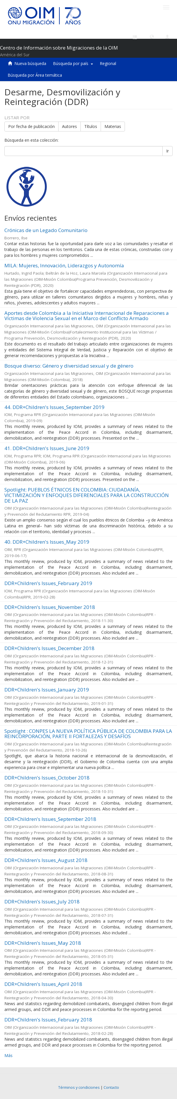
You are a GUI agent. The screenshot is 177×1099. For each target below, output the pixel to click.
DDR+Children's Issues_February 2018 (48, 1019)
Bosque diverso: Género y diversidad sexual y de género (68, 365)
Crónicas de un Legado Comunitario (45, 230)
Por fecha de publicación (31, 126)
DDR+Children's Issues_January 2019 (46, 689)
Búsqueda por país (73, 63)
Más (8, 1055)
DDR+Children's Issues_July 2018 (42, 901)
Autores (69, 126)
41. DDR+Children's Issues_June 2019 (46, 448)
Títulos (90, 126)
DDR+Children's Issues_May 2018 (42, 943)
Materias (112, 126)
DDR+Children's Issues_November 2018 (49, 607)
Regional (108, 63)
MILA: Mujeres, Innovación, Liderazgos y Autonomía (64, 265)
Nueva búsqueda (30, 63)
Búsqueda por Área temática (35, 75)
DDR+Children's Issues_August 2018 (45, 860)
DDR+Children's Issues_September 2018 (50, 819)
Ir (167, 151)
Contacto (111, 1087)
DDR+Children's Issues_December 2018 (49, 648)
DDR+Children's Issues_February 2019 (48, 583)
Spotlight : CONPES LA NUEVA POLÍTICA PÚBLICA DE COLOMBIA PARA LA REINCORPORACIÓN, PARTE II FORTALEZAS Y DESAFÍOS (88, 734)
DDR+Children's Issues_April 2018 (43, 984)
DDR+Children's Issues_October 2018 (47, 777)
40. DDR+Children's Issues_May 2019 (46, 541)
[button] (152, 36)
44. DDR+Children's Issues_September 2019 (54, 407)
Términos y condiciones (79, 1087)
